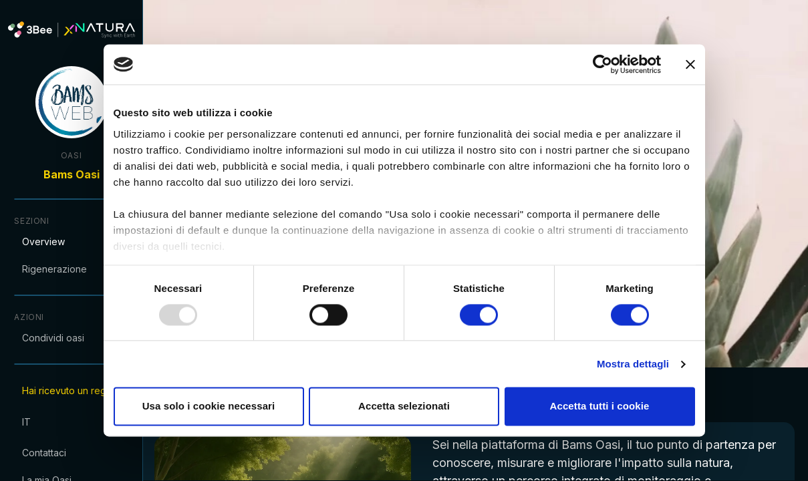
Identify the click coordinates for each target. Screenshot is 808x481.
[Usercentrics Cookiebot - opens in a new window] (602, 64)
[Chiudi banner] (690, 64)
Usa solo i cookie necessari (208, 406)
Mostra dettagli (633, 363)
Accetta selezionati (404, 406)
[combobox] (80, 421)
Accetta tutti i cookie (600, 406)
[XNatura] (80, 29)
